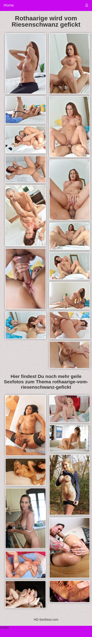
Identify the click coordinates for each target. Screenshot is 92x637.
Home (9, 5)
